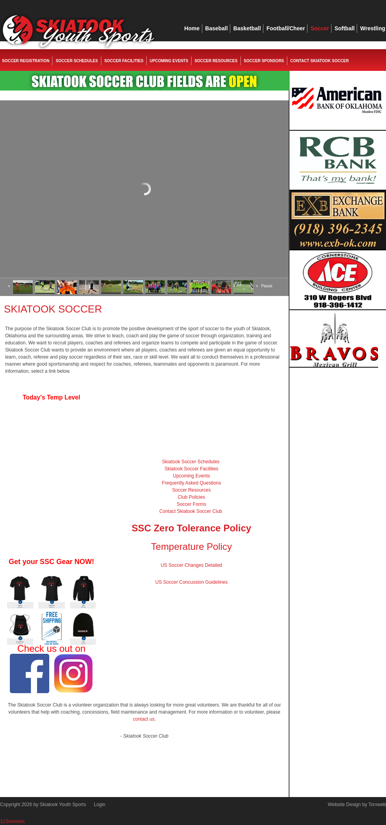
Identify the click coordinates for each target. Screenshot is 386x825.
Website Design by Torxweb (357, 804)
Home (192, 28)
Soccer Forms (191, 504)
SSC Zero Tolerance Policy (191, 528)
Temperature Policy (191, 546)
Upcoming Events (169, 61)
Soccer (319, 28)
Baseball (216, 28)
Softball (344, 28)
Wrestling (372, 28)
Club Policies (191, 497)
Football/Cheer (285, 28)
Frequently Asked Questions (191, 483)
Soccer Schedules (77, 61)
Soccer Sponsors (264, 61)
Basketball (247, 28)
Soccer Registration (25, 61)
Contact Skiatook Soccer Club (191, 511)
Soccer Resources (216, 61)
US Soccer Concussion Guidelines (191, 582)
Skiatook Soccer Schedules (190, 461)
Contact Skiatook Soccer (319, 61)
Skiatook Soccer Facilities (192, 469)
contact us (143, 719)
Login (99, 804)
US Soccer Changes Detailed (191, 565)
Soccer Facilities (123, 61)
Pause (266, 286)
